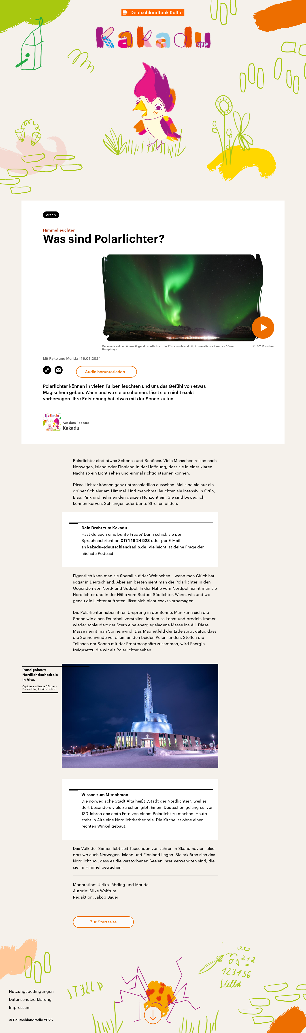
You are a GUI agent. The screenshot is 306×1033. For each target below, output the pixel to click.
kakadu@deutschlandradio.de (116, 547)
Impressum (20, 1007)
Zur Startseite (103, 921)
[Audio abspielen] (263, 327)
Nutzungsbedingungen (31, 991)
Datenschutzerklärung (30, 999)
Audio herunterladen (105, 371)
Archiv (51, 215)
